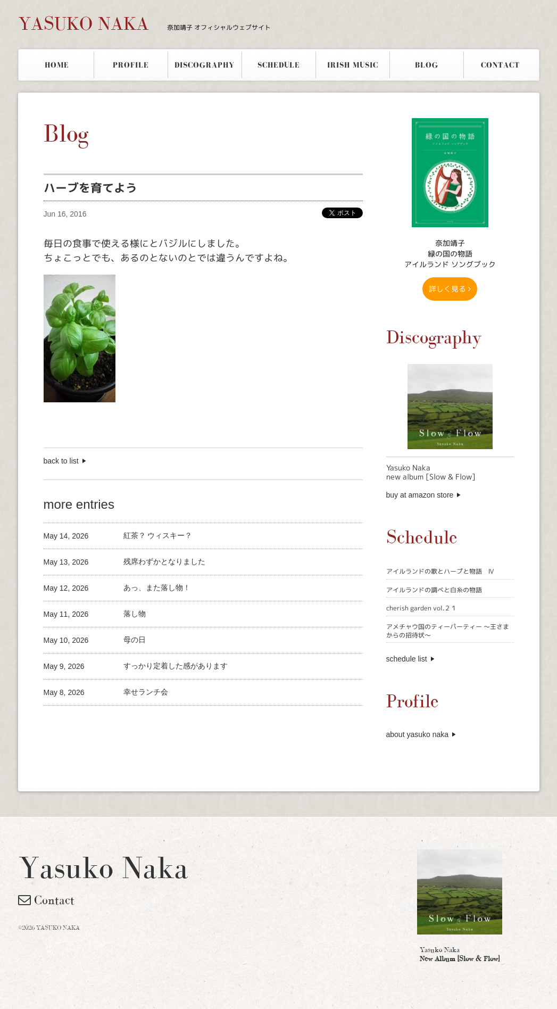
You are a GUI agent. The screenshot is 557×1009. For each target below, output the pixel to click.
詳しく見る (450, 289)
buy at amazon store (420, 495)
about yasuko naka (417, 734)
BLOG (426, 65)
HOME (57, 65)
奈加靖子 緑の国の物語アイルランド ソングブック (450, 253)
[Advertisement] (168, 723)
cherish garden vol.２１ (421, 608)
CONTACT (500, 65)
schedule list (406, 659)
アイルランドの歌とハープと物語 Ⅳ (440, 571)
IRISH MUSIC (352, 65)
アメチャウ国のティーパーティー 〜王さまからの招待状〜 (447, 631)
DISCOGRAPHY (204, 65)
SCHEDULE (278, 65)
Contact (46, 900)
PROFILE (131, 65)
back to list (61, 461)
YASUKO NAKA (144, 23)
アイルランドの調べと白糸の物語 (434, 589)
